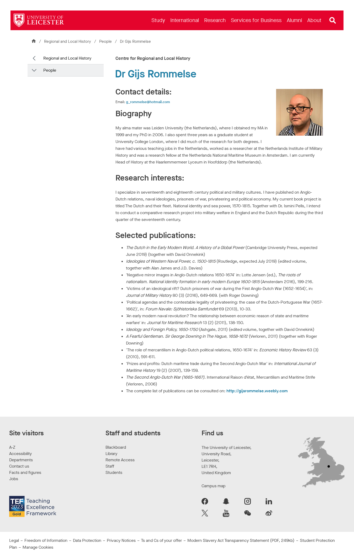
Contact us (19, 466)
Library (111, 453)
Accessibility (20, 453)
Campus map (213, 486)
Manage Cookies (38, 547)
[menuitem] (158, 20)
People (106, 41)
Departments (21, 460)
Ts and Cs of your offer (161, 540)
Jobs (13, 478)
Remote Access (120, 460)
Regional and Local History (67, 41)
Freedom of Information (45, 540)
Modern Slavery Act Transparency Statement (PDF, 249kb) (240, 540)
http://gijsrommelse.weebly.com (257, 391)
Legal (14, 540)
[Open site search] (332, 20)
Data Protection (87, 540)
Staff (109, 466)
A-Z (12, 447)
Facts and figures (25, 472)
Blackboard (115, 447)
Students (113, 472)
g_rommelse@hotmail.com (148, 101)
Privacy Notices (121, 540)
